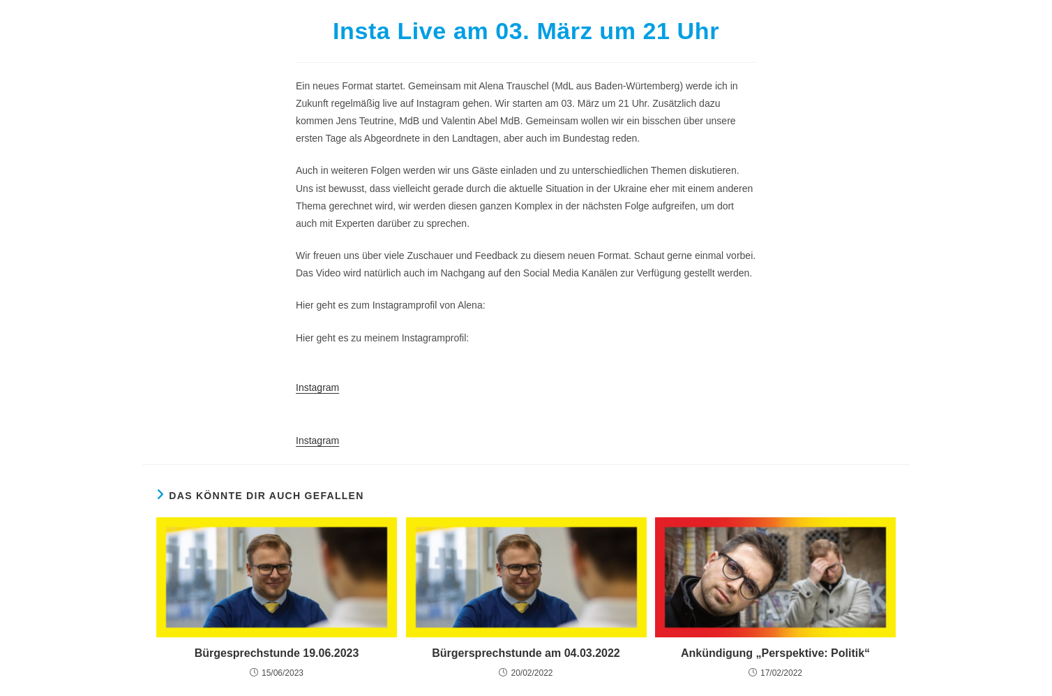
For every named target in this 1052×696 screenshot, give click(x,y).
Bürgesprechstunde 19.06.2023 (277, 653)
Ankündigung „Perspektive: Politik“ (775, 653)
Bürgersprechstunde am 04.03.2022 (525, 653)
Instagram (317, 387)
